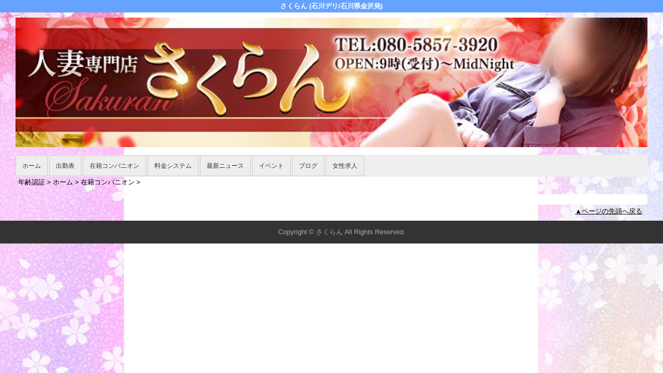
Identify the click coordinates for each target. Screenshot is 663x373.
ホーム (31, 165)
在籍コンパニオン (114, 165)
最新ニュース (225, 165)
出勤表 (65, 165)
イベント (271, 165)
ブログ (308, 165)
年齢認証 (31, 182)
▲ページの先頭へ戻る (608, 211)
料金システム (173, 165)
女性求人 (345, 165)
